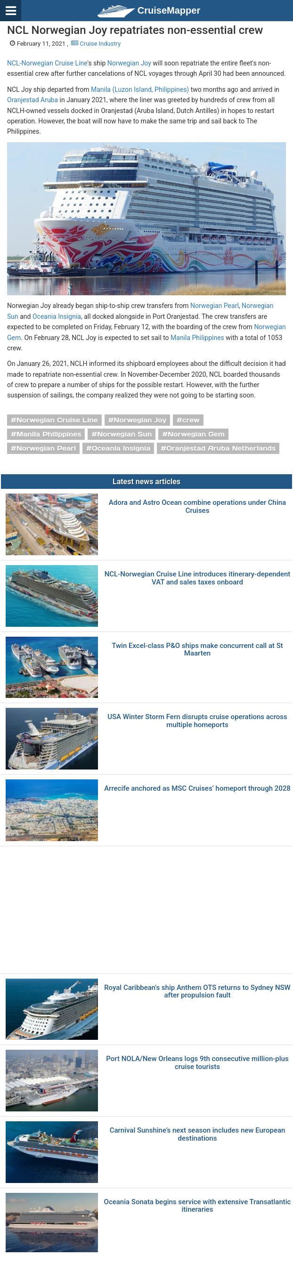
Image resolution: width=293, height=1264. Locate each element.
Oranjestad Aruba (32, 100)
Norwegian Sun (124, 434)
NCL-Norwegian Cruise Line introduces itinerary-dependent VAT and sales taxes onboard (198, 578)
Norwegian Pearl (214, 305)
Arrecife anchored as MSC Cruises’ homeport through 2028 (197, 789)
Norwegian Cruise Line (57, 420)
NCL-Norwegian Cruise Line (47, 63)
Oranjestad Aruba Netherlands (221, 448)
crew (191, 420)
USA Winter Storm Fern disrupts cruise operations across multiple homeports (197, 721)
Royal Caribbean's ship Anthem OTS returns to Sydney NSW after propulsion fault (197, 991)
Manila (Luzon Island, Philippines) (140, 89)
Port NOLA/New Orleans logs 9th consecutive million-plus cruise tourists (197, 1062)
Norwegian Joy (129, 63)
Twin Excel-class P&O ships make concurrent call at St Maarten (197, 649)
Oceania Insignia (57, 316)
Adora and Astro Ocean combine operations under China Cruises (197, 506)
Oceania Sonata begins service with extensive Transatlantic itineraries (197, 1206)
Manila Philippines (197, 337)
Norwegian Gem (196, 434)
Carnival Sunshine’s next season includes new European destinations (197, 1134)
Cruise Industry (96, 43)
